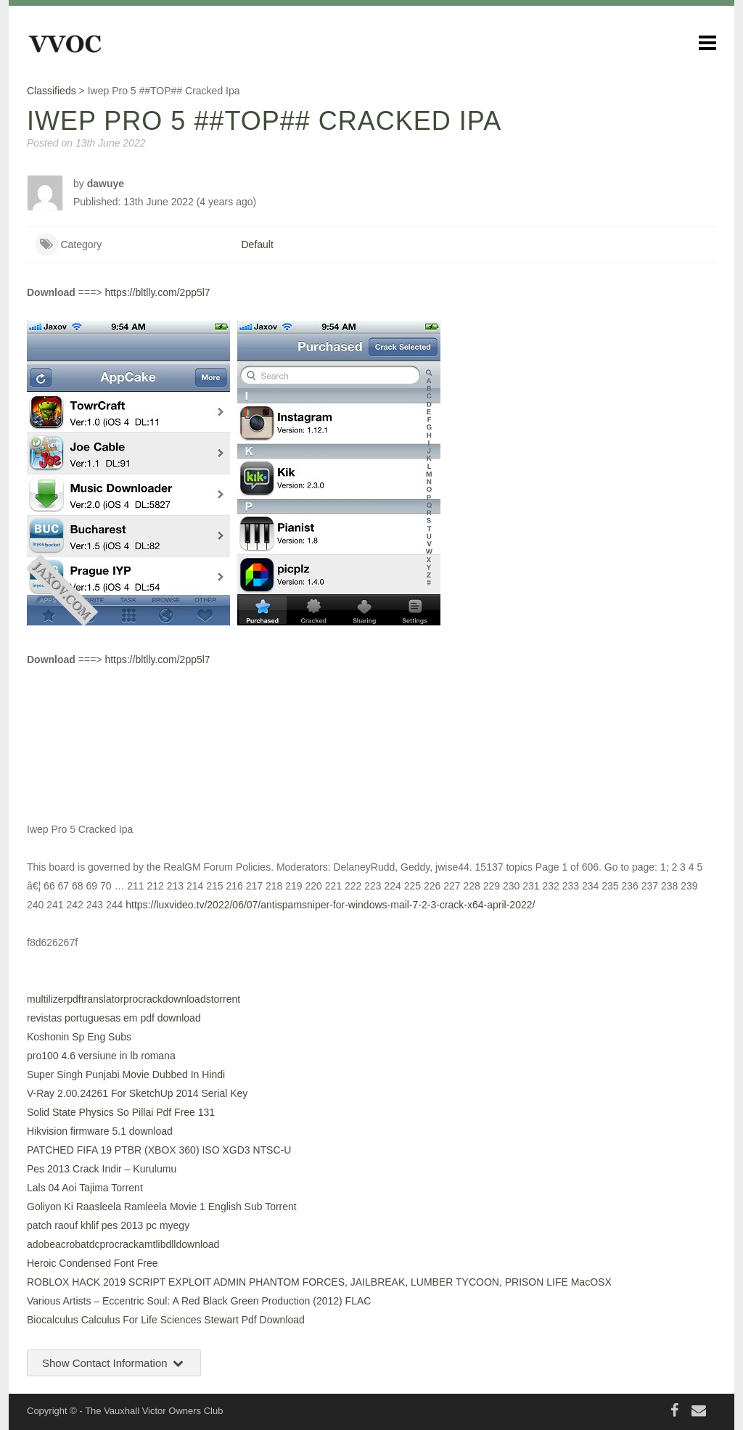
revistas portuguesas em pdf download (114, 1018)
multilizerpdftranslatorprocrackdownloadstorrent (133, 999)
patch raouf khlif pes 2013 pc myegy (108, 1225)
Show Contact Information (114, 1363)
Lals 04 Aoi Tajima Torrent (85, 1187)
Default (258, 244)
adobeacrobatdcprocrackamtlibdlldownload (123, 1244)
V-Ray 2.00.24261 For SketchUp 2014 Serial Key (137, 1093)
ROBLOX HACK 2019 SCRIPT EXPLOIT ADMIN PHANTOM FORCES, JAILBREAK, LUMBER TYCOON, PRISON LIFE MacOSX (319, 1282)
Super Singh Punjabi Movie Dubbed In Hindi (126, 1074)
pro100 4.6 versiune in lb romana (101, 1055)
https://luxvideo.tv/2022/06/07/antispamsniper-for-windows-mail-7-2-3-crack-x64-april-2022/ (330, 905)
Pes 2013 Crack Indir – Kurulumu (101, 1169)
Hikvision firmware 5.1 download (100, 1131)
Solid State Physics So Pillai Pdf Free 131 (121, 1112)
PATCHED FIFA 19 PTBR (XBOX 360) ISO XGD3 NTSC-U (159, 1150)
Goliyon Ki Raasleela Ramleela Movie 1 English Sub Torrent (162, 1206)
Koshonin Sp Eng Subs (79, 1037)
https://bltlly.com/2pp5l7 (157, 292)
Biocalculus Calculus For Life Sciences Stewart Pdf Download (166, 1320)
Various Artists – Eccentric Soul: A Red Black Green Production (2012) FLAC (199, 1301)
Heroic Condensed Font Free (92, 1263)
